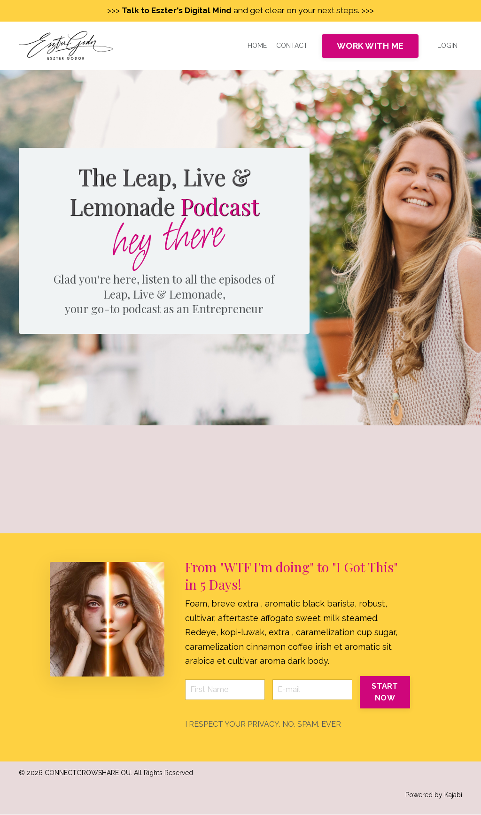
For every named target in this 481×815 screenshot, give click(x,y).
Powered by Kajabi (433, 795)
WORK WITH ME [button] (370, 46)
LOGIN (447, 45)
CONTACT (292, 45)
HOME (257, 45)
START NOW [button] (385, 692)
